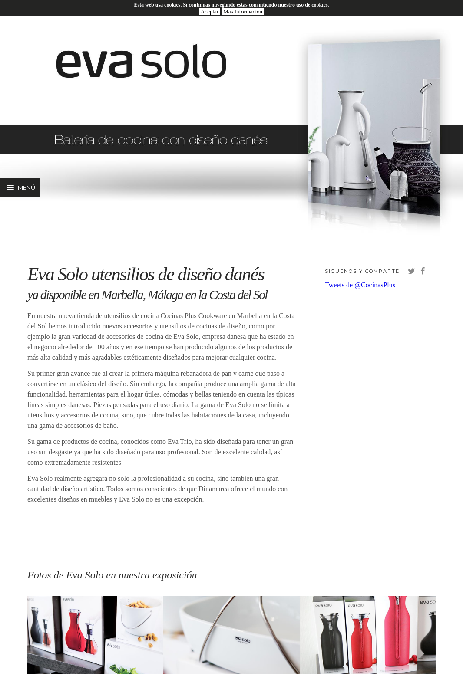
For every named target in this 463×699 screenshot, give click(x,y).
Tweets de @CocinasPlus (360, 285)
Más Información (242, 11)
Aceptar (209, 11)
